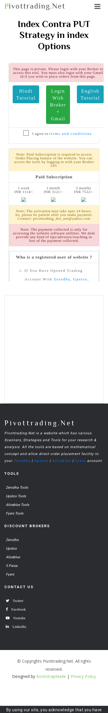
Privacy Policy (83, 676)
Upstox (41, 461)
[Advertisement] (54, 349)
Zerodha (22, 461)
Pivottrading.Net (39, 423)
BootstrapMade (51, 676)
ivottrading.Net (34, 6)
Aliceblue (61, 461)
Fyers (80, 461)
